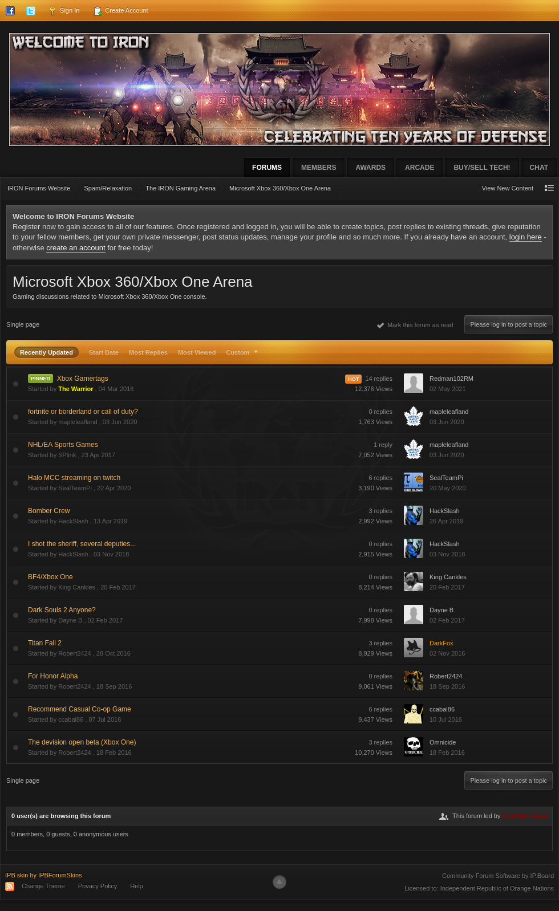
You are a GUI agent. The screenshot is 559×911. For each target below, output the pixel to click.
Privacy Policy (97, 885)
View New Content (507, 188)
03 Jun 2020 (447, 421)
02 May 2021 (448, 388)
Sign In (63, 10)
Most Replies (148, 352)
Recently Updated (46, 352)
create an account (75, 247)
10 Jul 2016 (446, 719)
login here (525, 237)
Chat (539, 168)
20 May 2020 (448, 488)
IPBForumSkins (60, 875)
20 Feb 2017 (447, 587)
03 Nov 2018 (447, 554)
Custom (243, 352)
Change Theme (43, 885)
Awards (370, 168)
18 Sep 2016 (447, 686)
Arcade (419, 168)
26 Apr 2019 (446, 521)
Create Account (120, 10)
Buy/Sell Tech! (481, 168)
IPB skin (16, 875)
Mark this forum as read (415, 325)
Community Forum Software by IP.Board (498, 875)
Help (136, 885)
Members (318, 168)
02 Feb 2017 (447, 620)
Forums (267, 168)
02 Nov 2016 (447, 653)
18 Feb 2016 (447, 752)
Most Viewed (197, 352)
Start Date (104, 352)
